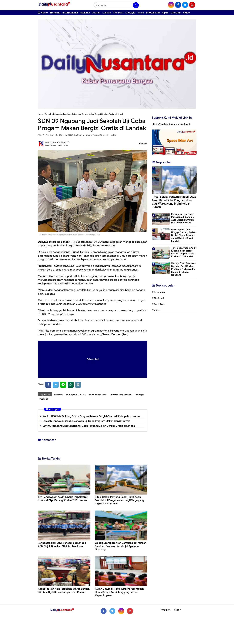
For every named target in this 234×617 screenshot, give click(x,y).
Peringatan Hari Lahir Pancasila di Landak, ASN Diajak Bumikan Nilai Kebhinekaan (62, 544)
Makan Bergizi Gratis (97, 114)
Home (43, 12)
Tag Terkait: (45, 394)
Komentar (143, 144)
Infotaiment (153, 12)
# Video (156, 310)
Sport (140, 12)
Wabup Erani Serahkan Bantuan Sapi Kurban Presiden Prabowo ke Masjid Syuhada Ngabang (120, 546)
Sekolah (119, 114)
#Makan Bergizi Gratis (122, 394)
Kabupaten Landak (61, 114)
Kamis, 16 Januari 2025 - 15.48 (56, 145)
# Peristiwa (158, 304)
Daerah (96, 12)
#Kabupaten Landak (76, 394)
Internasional (70, 12)
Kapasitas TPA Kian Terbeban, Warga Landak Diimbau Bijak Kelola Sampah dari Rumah (64, 590)
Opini (165, 12)
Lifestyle (130, 12)
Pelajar (111, 114)
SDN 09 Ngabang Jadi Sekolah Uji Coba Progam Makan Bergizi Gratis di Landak (89, 425)
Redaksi (165, 609)
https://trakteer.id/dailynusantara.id (171, 124)
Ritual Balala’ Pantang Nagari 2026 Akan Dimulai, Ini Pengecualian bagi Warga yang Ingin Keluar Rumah (119, 500)
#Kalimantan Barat (98, 394)
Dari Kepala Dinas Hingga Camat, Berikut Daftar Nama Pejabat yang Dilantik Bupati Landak (183, 235)
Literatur (175, 12)
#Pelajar (140, 394)
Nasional (85, 12)
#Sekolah (43, 399)
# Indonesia (158, 292)
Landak (106, 12)
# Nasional (158, 298)
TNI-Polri (118, 12)
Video (186, 12)
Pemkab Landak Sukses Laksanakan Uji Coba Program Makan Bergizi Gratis (86, 421)
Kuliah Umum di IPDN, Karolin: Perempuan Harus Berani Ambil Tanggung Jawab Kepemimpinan (119, 592)
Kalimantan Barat (79, 114)
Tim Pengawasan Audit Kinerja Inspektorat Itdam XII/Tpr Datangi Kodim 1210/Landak (63, 498)
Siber (177, 609)
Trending (55, 12)
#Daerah (58, 394)
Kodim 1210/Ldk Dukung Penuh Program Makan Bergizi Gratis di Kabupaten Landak (91, 416)
